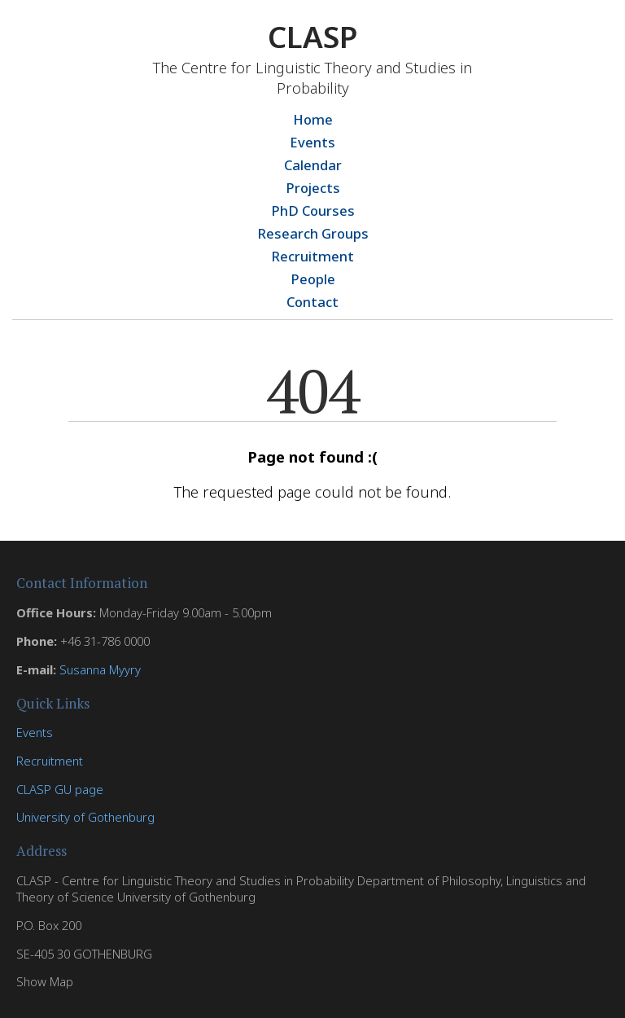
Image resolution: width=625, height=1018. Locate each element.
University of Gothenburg (85, 817)
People (313, 279)
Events (312, 142)
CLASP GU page (59, 789)
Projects (313, 187)
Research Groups (313, 233)
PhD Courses (313, 210)
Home (313, 119)
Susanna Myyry (100, 669)
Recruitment (312, 256)
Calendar (313, 165)
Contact (312, 301)
